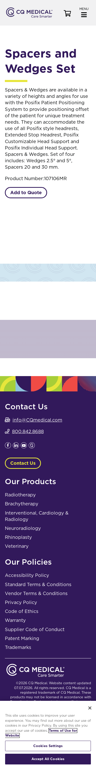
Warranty (15, 620)
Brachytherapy (21, 503)
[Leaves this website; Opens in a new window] (8, 446)
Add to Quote (26, 192)
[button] (84, 12)
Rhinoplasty (18, 537)
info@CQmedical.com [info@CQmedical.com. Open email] (37, 420)
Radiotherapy (20, 494)
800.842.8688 (28, 431)
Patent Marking (22, 638)
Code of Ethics (21, 611)
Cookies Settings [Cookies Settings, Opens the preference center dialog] (48, 746)
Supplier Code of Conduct (35, 629)
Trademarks (18, 647)
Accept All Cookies (48, 759)
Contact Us (23, 463)
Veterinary (17, 546)
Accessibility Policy (27, 575)
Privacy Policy (21, 602)
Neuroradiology (23, 528)
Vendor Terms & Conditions (36, 593)
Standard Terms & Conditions (38, 584)
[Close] (89, 708)
